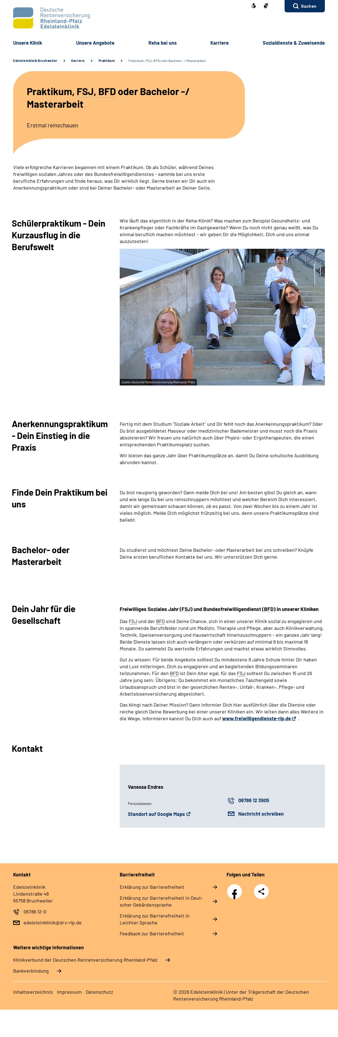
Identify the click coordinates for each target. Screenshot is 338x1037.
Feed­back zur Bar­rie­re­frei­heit (152, 933)
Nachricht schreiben (261, 814)
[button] (305, 6)
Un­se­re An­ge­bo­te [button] (95, 43)
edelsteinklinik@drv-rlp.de (53, 922)
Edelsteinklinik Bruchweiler (35, 60)
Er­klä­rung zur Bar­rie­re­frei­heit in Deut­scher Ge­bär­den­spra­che (161, 901)
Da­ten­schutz (99, 992)
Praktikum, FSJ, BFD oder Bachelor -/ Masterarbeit (167, 60)
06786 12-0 (35, 912)
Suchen (308, 5)
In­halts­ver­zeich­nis (33, 992)
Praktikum (107, 60)
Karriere (78, 60)
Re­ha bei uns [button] (162, 43)
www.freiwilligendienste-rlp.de (256, 718)
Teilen (261, 891)
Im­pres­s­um (69, 992)
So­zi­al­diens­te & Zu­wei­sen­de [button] (294, 43)
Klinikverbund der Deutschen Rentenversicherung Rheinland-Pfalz (85, 960)
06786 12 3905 (253, 800)
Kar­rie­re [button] (219, 43)
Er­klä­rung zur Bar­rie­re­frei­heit (152, 887)
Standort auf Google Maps (156, 814)
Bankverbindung (31, 971)
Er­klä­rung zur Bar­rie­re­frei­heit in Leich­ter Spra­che (155, 919)
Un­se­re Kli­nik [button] (27, 43)
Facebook (235, 888)
